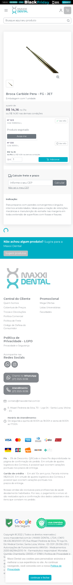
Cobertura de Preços (15, 307)
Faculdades (46, 312)
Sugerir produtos (15, 253)
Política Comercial (13, 316)
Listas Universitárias (50, 307)
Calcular (60, 182)
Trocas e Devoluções (15, 312)
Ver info (61, 121)
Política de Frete (12, 320)
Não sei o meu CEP (18, 187)
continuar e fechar (40, 577)
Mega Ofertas (47, 303)
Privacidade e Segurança (16, 345)
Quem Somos (11, 303)
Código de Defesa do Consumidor (15, 327)
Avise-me (22, 136)
